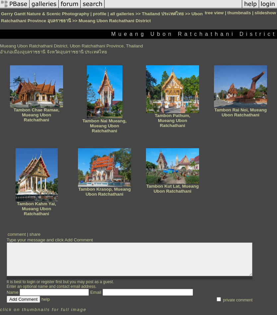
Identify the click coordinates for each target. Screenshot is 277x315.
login (31, 282)
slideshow (265, 12)
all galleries (122, 13)
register (47, 282)
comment (17, 234)
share (35, 234)
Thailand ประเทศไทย (163, 13)
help (45, 299)
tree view (214, 12)
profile (99, 13)
